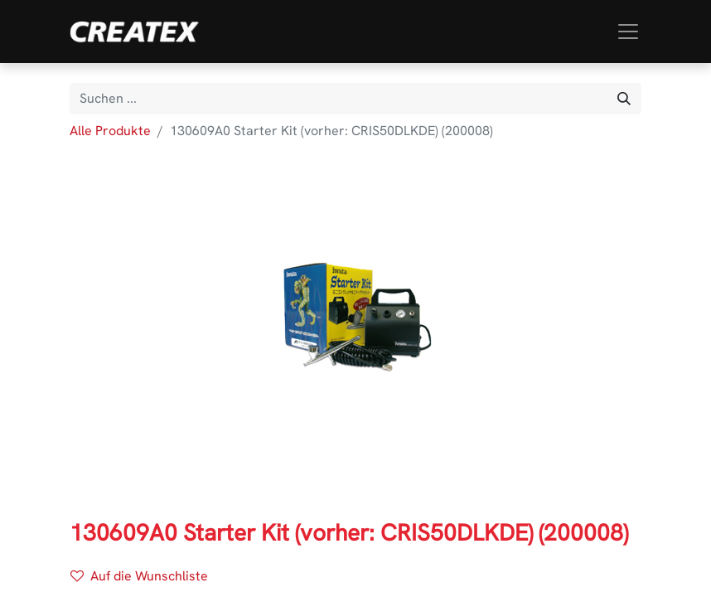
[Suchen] (624, 98)
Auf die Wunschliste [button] (139, 576)
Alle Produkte (110, 130)
